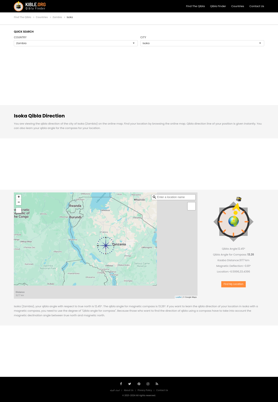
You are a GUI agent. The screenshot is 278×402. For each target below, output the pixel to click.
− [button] (19, 202)
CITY (143, 37)
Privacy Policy (145, 390)
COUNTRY (20, 37)
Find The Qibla (195, 6)
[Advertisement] (139, 79)
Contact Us (256, 6)
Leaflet (179, 297)
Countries (237, 6)
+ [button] (19, 197)
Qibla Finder (218, 6)
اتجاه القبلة (114, 390)
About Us (129, 390)
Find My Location (233, 284)
